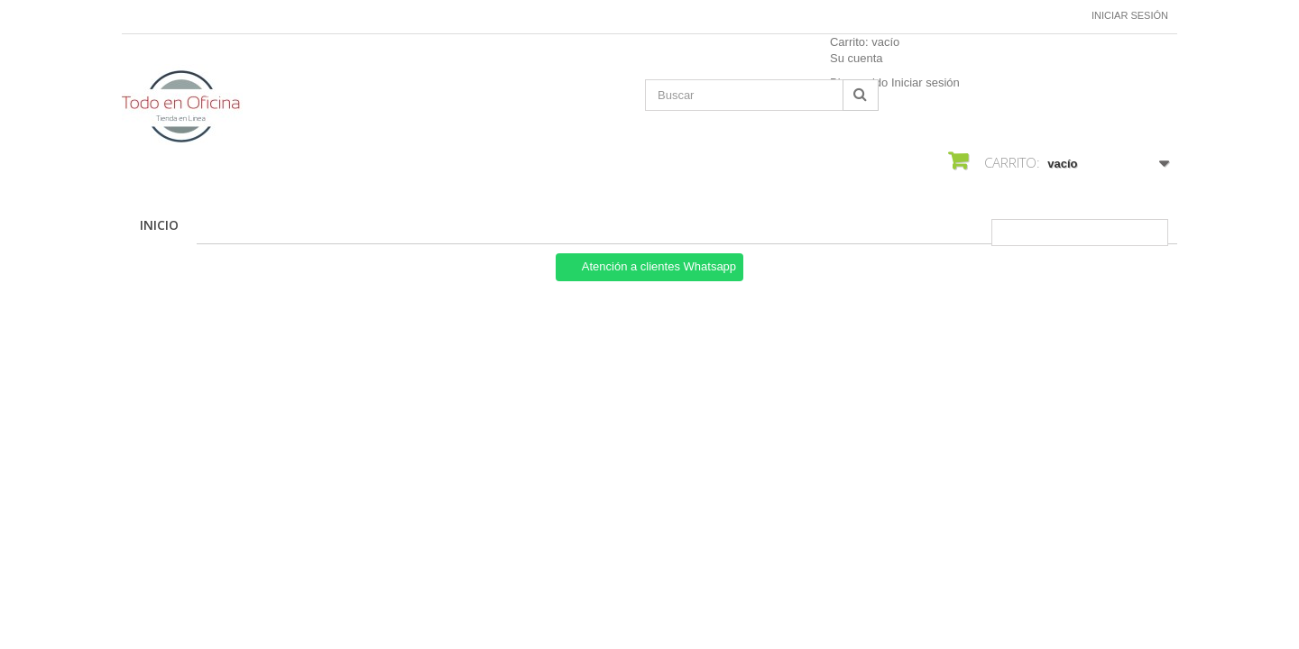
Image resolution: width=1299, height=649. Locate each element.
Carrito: (864, 42)
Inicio (159, 224)
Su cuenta (856, 58)
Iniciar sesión (1130, 15)
